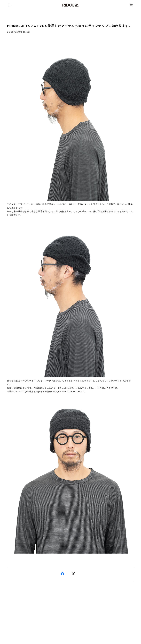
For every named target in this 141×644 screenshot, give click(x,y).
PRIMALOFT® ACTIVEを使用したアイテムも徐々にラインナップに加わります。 (69, 26)
